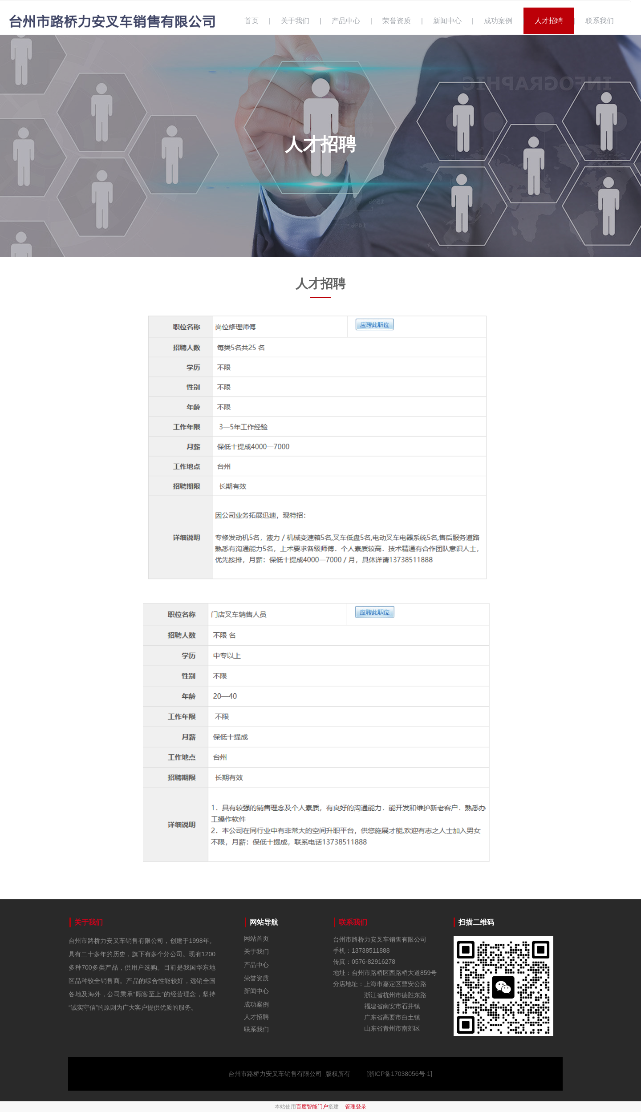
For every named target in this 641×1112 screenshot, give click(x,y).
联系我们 (599, 20)
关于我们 (295, 20)
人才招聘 (549, 20)
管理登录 (355, 1107)
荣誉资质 (396, 20)
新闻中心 (447, 20)
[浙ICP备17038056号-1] (399, 1073)
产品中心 (346, 20)
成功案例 (498, 20)
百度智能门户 (312, 1107)
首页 (251, 20)
